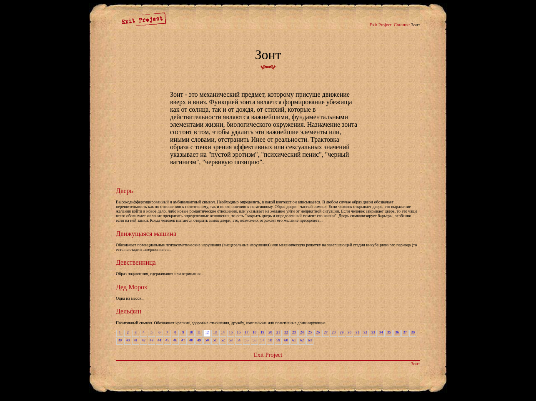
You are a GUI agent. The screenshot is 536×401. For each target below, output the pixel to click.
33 (373, 332)
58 (270, 340)
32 (365, 332)
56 (254, 340)
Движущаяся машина (146, 233)
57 (262, 340)
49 (199, 340)
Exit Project (268, 354)
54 (238, 340)
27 (326, 332)
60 (286, 340)
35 (389, 332)
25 (310, 332)
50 (207, 340)
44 (159, 340)
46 (175, 340)
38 (413, 332)
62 (302, 340)
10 (191, 332)
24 (302, 332)
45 (167, 340)
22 (286, 332)
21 (278, 332)
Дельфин (128, 311)
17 (246, 332)
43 (151, 340)
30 (349, 332)
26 (318, 332)
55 (246, 340)
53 (231, 340)
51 (215, 340)
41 (136, 340)
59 (278, 340)
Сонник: (402, 24)
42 (143, 340)
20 (270, 332)
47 (183, 340)
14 (223, 332)
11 (199, 332)
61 (294, 340)
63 (310, 340)
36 (397, 332)
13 (215, 332)
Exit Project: (381, 24)
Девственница (136, 262)
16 (238, 332)
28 (334, 332)
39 (120, 340)
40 (128, 340)
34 (381, 332)
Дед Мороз (131, 287)
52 (223, 340)
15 (231, 332)
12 (207, 332)
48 (191, 340)
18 (254, 332)
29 (341, 332)
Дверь (124, 190)
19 (262, 332)
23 (294, 332)
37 (405, 332)
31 (357, 332)
